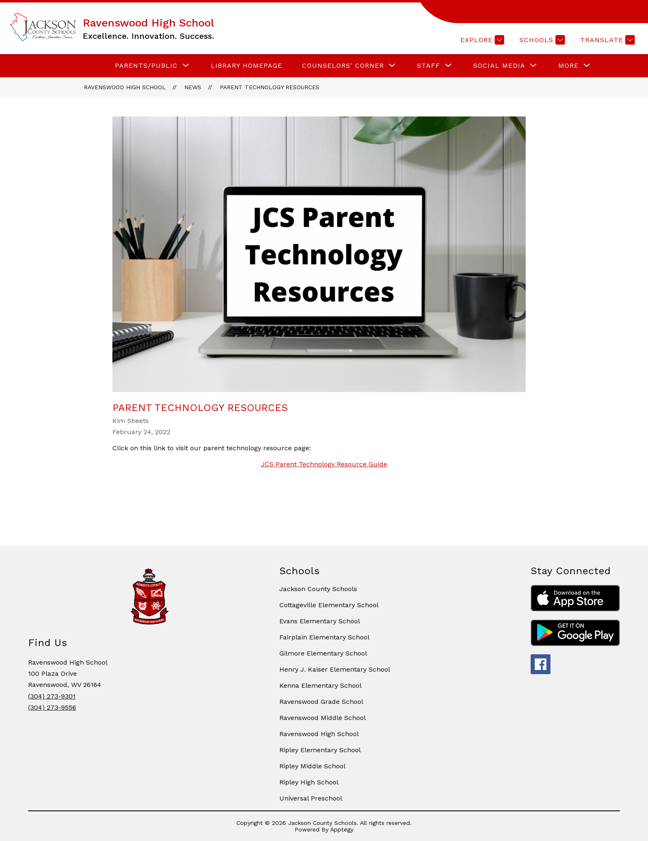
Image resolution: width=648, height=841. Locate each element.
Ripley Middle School (312, 766)
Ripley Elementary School (320, 750)
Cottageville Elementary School (329, 605)
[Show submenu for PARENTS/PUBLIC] (146, 66)
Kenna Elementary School (320, 685)
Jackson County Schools (318, 589)
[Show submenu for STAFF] (428, 66)
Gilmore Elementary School (323, 653)
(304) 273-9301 (52, 696)
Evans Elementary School (319, 621)
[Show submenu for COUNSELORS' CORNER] (343, 66)
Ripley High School (308, 782)
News (192, 87)
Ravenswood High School (125, 87)
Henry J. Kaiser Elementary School (334, 669)
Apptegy (341, 829)
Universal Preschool (310, 798)
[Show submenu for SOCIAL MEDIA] (499, 66)
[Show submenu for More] (568, 66)
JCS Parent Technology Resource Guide (324, 464)
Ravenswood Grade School (321, 702)
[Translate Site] (606, 40)
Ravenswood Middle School (322, 718)
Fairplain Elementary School (324, 637)
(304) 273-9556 (52, 707)
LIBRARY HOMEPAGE (246, 65)
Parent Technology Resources (269, 87)
